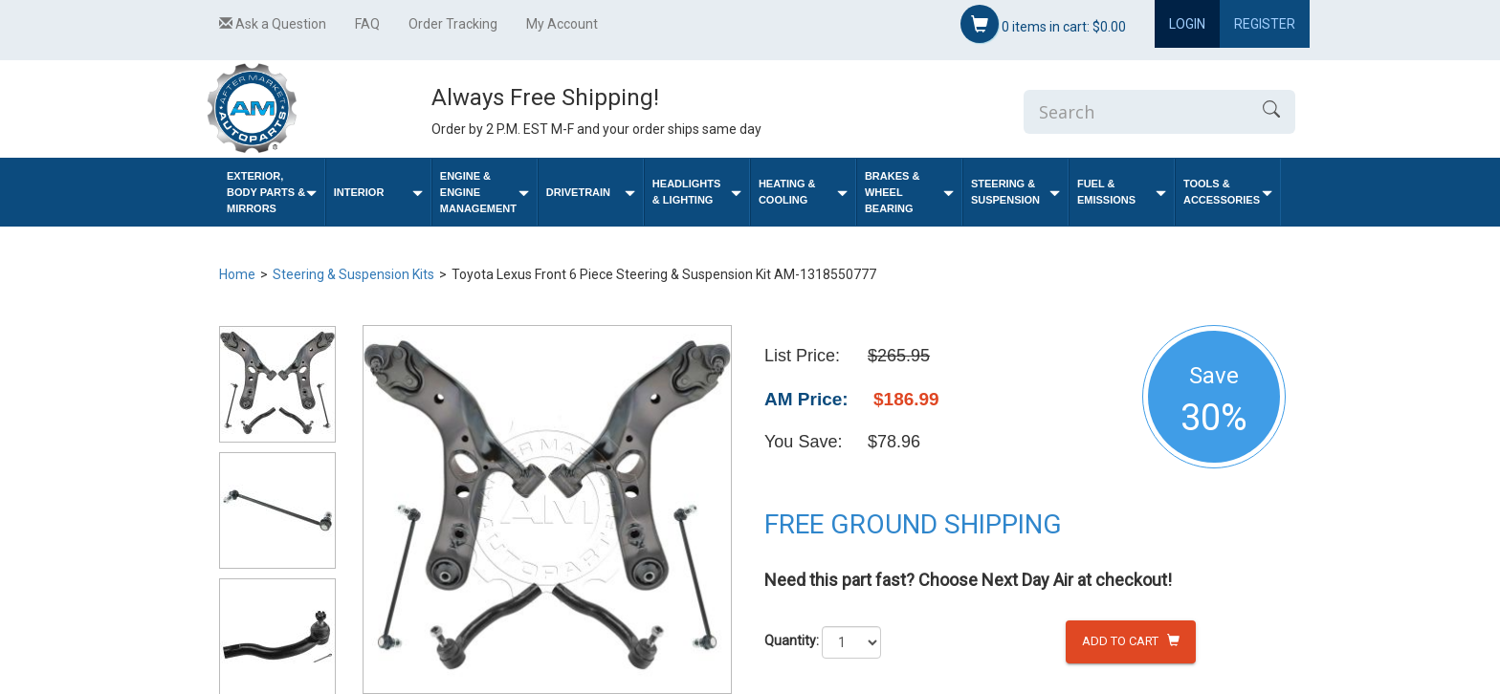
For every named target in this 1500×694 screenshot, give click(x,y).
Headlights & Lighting (696, 192)
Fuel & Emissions (1121, 192)
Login (1187, 24)
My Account (562, 24)
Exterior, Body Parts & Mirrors (272, 192)
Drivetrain (590, 192)
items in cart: (1043, 24)
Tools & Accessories (1227, 192)
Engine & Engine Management (484, 192)
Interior (378, 192)
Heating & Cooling (803, 192)
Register (1264, 24)
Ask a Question (272, 24)
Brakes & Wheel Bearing (909, 192)
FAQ (367, 24)
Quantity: (791, 640)
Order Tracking (452, 24)
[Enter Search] (1135, 112)
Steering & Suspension (1015, 192)
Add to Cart (1131, 641)
